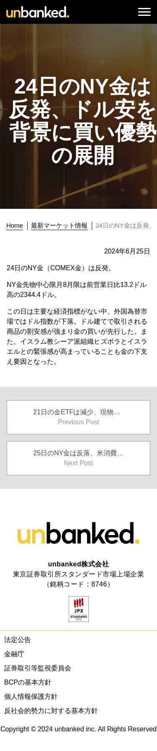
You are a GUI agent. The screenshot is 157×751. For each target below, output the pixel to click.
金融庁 (14, 653)
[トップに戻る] (17, 225)
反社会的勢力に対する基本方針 (51, 710)
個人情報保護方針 (31, 696)
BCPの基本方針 (27, 682)
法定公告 (17, 639)
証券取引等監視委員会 (37, 668)
